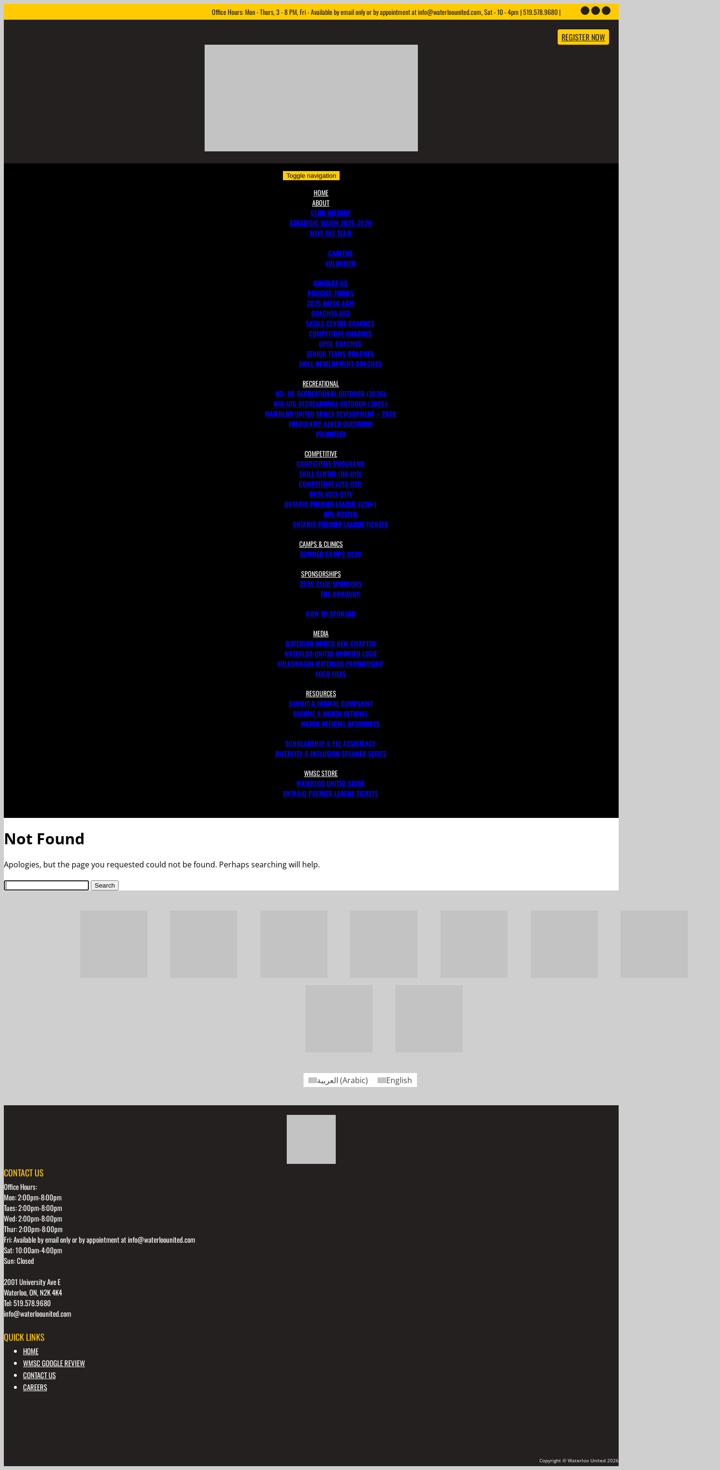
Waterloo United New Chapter (330, 643)
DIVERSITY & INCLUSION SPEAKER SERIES (330, 753)
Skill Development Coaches (340, 363)
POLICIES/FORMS (330, 293)
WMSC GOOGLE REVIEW (54, 1363)
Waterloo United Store (330, 783)
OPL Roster (340, 514)
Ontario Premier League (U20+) (330, 504)
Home (321, 192)
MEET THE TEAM (331, 233)
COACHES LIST (330, 313)
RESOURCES (321, 693)
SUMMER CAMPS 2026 (330, 554)
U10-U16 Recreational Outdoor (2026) (330, 403)
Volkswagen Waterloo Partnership (330, 663)
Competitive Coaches (340, 333)
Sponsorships (321, 573)
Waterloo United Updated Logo (330, 653)
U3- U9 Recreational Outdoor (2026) (331, 393)
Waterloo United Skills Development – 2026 (330, 413)
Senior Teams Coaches (340, 353)
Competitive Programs (330, 463)
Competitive (321, 453)
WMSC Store (321, 773)
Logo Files (331, 673)
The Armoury (340, 594)
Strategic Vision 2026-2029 (331, 223)
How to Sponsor (330, 613)
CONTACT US (330, 283)
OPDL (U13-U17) (330, 494)
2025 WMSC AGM (330, 303)
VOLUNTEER (340, 263)
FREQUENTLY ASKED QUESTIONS (331, 424)
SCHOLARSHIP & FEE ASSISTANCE (330, 743)
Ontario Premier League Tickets (340, 524)
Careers (340, 253)
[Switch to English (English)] (395, 1080)
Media (321, 633)
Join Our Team (331, 243)
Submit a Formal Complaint (331, 703)
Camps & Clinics (321, 544)
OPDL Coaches (340, 343)
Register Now (583, 37)
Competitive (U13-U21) (330, 484)
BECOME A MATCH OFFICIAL (330, 713)
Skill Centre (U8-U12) (330, 474)
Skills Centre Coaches (340, 323)
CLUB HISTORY (331, 213)
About (320, 203)
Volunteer (331, 434)
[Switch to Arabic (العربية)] (338, 1080)
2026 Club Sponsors (331, 584)
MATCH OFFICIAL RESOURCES (340, 723)
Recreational (321, 383)
